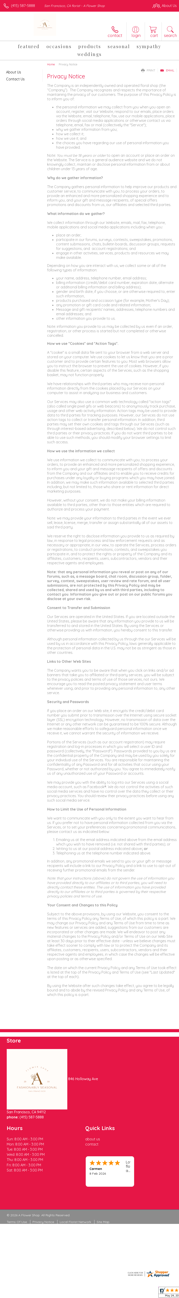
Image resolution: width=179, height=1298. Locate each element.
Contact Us (15, 79)
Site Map (103, 1222)
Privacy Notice (43, 1222)
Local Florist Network (75, 1222)
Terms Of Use (17, 1222)
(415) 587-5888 (23, 5)
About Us (13, 72)
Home (51, 64)
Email (167, 70)
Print (148, 70)
